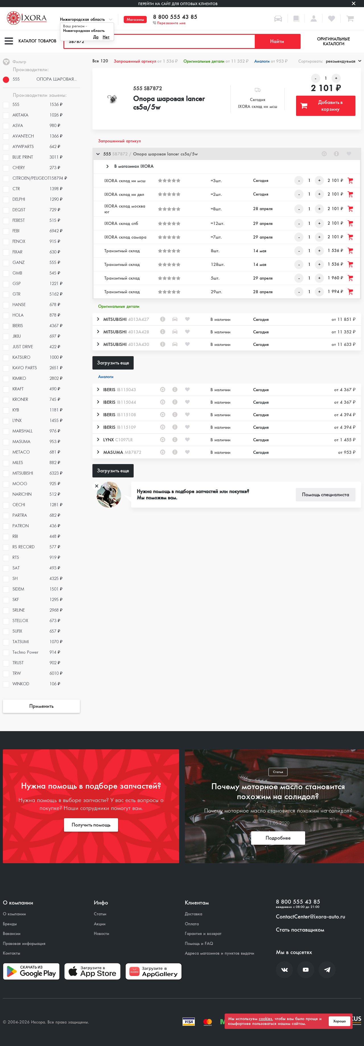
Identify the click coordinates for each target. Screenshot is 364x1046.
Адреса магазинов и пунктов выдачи (219, 953)
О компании (14, 914)
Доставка (193, 914)
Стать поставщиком (300, 930)
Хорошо (339, 1021)
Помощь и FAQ (199, 943)
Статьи (100, 914)
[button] (226, 154)
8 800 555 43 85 (175, 17)
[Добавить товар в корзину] (350, 181)
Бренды (10, 924)
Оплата (192, 924)
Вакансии (11, 933)
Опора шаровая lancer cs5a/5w (169, 103)
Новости (101, 933)
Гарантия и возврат (203, 933)
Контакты (11, 953)
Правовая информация (24, 943)
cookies (265, 1019)
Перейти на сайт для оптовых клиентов (178, 3)
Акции (100, 924)
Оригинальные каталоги (333, 41)
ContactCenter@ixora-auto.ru (310, 916)
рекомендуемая (343, 61)
